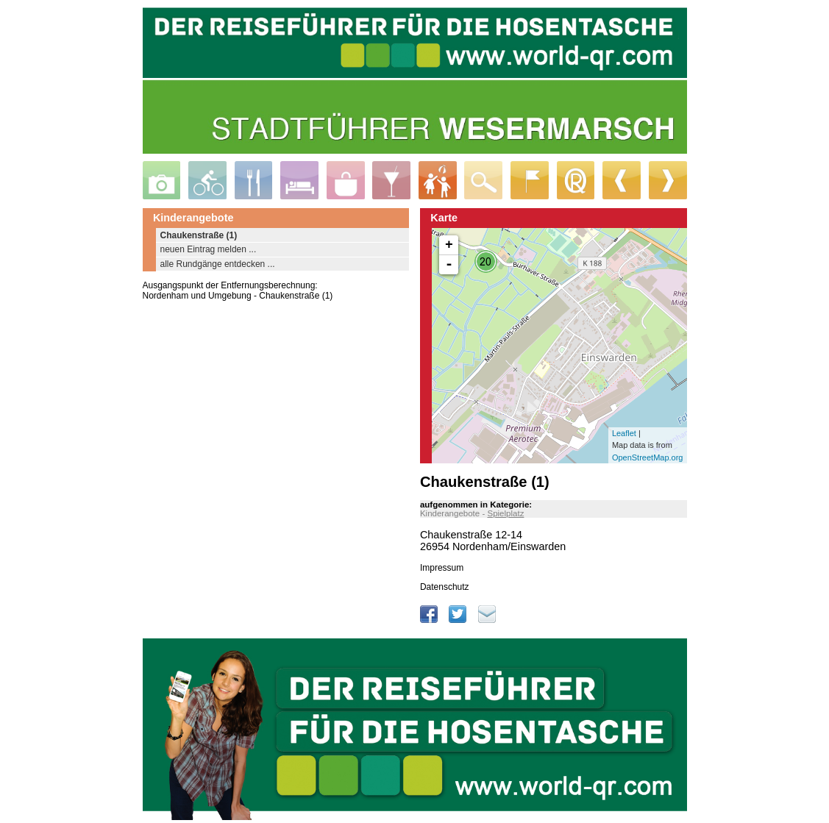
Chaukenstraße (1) (199, 235)
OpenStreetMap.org (647, 457)
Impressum (441, 568)
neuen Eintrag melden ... (208, 249)
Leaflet (624, 433)
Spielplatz (505, 513)
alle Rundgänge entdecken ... (217, 264)
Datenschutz (444, 587)
